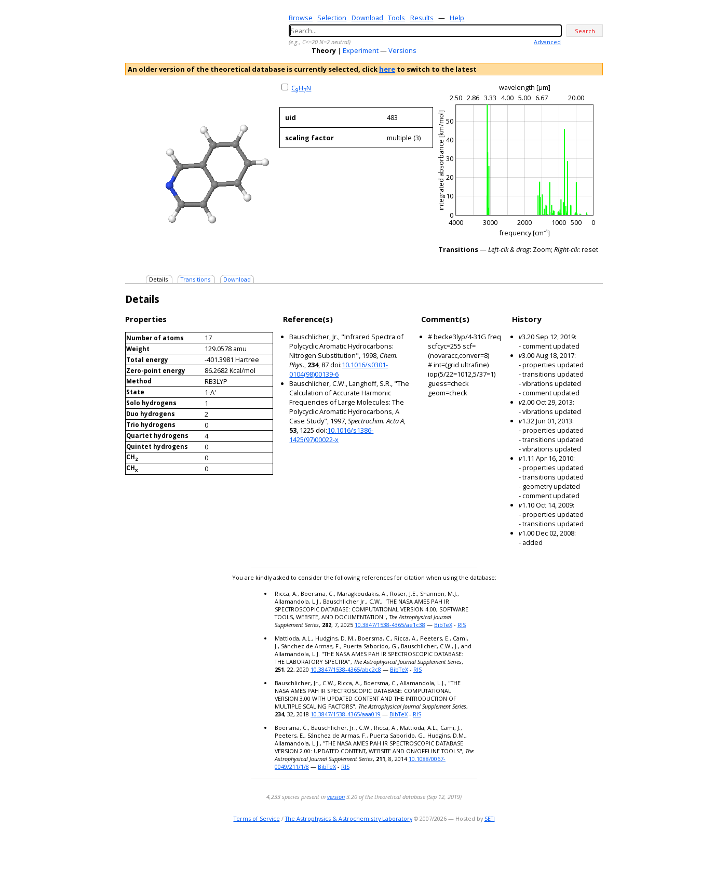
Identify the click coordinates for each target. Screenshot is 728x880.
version (336, 797)
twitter (566, 851)
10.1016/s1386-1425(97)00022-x (331, 434)
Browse (301, 17)
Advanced (547, 42)
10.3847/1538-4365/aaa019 (346, 714)
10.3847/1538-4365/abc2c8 (346, 669)
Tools (396, 17)
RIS (461, 625)
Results (422, 17)
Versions (402, 50)
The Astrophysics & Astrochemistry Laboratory (348, 818)
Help (457, 17)
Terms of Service (257, 818)
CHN (301, 87)
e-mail (553, 851)
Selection (331, 17)
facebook (595, 851)
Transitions (195, 279)
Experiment (361, 50)
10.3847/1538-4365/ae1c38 (390, 625)
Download (367, 17)
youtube (581, 851)
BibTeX (443, 625)
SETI (489, 818)
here (387, 69)
